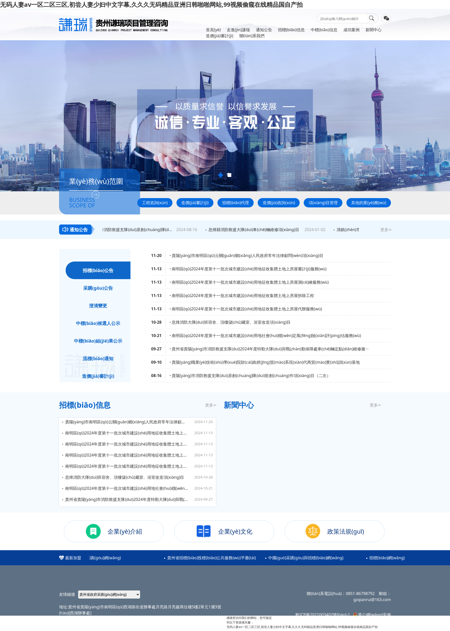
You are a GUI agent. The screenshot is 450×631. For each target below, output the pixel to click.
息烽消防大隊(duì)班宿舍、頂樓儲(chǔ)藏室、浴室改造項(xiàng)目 (124, 477)
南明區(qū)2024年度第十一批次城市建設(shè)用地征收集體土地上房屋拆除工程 (243, 295)
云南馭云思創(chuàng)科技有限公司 (121, 628)
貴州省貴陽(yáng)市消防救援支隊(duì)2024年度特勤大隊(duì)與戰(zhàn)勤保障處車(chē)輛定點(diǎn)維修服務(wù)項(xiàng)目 (126, 499)
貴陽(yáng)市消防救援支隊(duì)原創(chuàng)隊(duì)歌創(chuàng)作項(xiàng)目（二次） (251, 375)
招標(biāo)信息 (291, 29)
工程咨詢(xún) (155, 202)
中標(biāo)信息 (324, 29)
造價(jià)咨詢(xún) (279, 202)
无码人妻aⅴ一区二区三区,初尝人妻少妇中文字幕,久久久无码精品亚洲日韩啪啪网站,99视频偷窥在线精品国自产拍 (151, 4)
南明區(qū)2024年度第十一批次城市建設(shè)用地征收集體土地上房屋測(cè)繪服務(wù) (250, 282)
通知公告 (264, 29)
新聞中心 (374, 29)
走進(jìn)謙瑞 (238, 29)
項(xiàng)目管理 (323, 202)
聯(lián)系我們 (252, 36)
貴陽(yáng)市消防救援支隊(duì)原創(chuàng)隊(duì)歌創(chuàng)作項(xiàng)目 (127, 229)
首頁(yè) (213, 29)
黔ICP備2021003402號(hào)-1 (322, 614)
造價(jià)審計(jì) (219, 36)
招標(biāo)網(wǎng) (387, 558)
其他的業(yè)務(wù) (368, 202)
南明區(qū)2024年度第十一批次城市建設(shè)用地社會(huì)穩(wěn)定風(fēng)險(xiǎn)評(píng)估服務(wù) (266, 335)
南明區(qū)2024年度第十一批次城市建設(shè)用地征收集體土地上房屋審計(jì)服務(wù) (249, 269)
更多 (385, 229)
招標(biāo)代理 (235, 202)
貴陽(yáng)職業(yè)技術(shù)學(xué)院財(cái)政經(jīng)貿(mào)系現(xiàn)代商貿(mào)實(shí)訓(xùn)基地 (266, 362)
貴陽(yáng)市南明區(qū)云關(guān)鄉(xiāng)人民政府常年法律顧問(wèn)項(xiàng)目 (247, 255)
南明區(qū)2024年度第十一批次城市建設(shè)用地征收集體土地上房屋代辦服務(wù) (247, 309)
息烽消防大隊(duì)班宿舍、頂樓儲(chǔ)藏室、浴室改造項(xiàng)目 (231, 322)
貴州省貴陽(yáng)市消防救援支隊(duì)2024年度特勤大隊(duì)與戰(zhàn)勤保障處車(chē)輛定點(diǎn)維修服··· (270, 349)
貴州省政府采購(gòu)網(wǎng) (94, 558)
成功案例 (351, 29)
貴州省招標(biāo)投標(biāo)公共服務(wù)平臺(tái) (212, 558)
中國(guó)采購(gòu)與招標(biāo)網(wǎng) (306, 558)
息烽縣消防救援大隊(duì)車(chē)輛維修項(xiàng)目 (254, 229)
